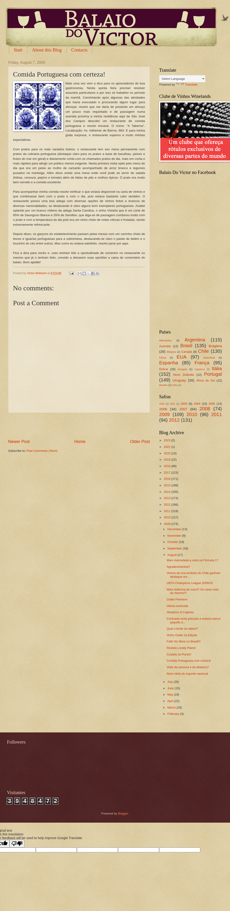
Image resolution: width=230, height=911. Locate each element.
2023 (167, 440)
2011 (216, 414)
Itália (217, 368)
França (201, 362)
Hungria (182, 369)
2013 (167, 498)
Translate (186, 84)
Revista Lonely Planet (181, 648)
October (173, 542)
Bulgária (215, 346)
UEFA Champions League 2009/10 (190, 583)
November (174, 535)
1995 (161, 404)
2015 (167, 485)
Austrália (165, 346)
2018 (167, 466)
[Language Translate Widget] (182, 78)
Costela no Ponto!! (179, 654)
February (173, 713)
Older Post (140, 441)
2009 (164, 414)
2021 (167, 447)
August (172, 555)
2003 (184, 403)
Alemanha (165, 340)
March (171, 707)
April (170, 701)
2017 (167, 472)
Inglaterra (200, 369)
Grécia (163, 369)
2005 (211, 403)
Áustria (163, 385)
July (170, 681)
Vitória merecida (177, 606)
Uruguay (179, 380)
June (171, 688)
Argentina (195, 339)
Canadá (186, 351)
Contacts (79, 49)
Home (79, 441)
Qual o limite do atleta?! (182, 628)
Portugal (213, 374)
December (174, 529)
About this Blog (47, 49)
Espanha (168, 362)
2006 (163, 409)
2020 (167, 453)
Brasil (186, 345)
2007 (183, 409)
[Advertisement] (79, 426)
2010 (192, 414)
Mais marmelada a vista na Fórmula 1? (192, 560)
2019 (167, 459)
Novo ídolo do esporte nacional (187, 673)
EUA (181, 356)
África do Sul (205, 380)
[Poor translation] (17, 843)
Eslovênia (209, 357)
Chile (203, 351)
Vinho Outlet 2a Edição (182, 635)
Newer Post (19, 441)
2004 (197, 403)
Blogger (123, 813)
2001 (172, 404)
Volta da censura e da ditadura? (188, 667)
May (170, 694)
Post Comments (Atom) (42, 450)
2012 (174, 420)
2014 (167, 492)
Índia (174, 385)
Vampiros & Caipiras (180, 612)
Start (18, 49)
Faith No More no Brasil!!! (183, 641)
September (175, 548)
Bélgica (171, 351)
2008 (205, 408)
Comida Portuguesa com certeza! (189, 660)
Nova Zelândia (183, 374)
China (162, 357)
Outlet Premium (177, 599)
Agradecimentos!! (178, 566)
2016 (167, 479)
